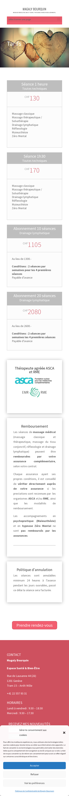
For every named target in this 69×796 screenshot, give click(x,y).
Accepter (34, 765)
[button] (64, 732)
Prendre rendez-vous (35, 625)
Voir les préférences (34, 783)
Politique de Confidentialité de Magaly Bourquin (34, 791)
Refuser (34, 774)
